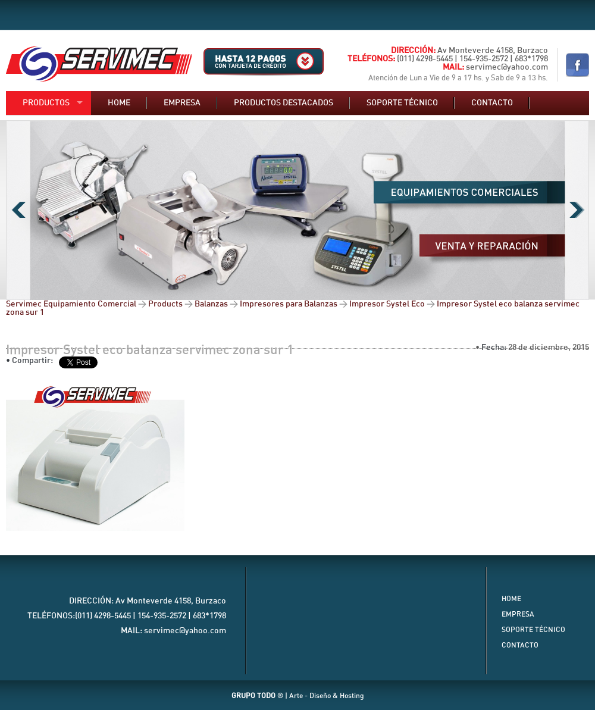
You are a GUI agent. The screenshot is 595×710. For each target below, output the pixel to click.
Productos (46, 103)
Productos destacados (283, 103)
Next (577, 210)
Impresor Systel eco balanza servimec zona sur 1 (150, 349)
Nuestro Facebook (577, 65)
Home (119, 103)
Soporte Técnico (533, 629)
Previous (18, 210)
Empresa (182, 103)
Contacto (492, 103)
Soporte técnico (402, 103)
